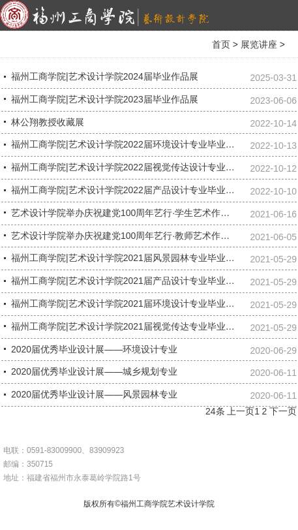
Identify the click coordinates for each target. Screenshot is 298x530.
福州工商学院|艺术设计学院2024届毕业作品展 (104, 76)
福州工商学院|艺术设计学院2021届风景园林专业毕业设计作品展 (141, 258)
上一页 (240, 411)
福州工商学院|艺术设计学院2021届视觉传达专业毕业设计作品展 (141, 326)
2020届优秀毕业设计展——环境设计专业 (94, 349)
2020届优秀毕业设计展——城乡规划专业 (94, 371)
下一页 (283, 411)
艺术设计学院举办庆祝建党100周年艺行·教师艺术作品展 (125, 235)
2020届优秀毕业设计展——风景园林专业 (94, 394)
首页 (221, 44)
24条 (215, 411)
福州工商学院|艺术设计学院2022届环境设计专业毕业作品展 (132, 144)
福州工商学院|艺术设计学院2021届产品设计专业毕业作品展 (132, 280)
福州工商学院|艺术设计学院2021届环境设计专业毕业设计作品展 (141, 303)
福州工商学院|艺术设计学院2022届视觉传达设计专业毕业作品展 (141, 167)
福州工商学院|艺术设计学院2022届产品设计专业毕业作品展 (132, 190)
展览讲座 (259, 44)
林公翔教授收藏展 (47, 122)
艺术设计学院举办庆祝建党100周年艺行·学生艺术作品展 (125, 213)
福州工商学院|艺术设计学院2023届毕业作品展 (104, 99)
